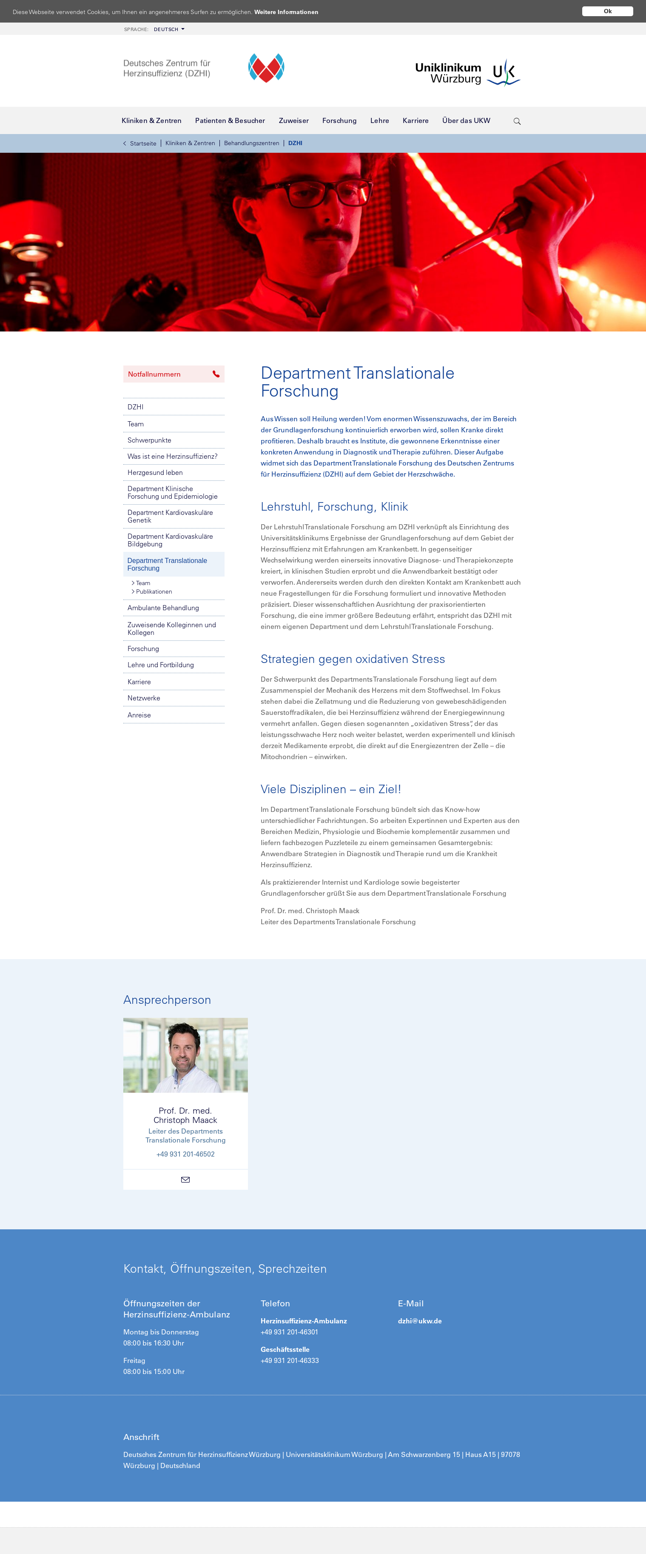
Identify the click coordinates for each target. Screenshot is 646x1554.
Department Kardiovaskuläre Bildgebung (170, 540)
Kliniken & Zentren (190, 143)
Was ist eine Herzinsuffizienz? (173, 456)
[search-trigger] (517, 120)
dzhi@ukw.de (420, 1321)
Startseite (140, 143)
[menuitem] (153, 29)
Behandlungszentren (251, 143)
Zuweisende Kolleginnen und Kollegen (172, 628)
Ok (608, 11)
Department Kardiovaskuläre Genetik (170, 516)
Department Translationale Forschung (168, 564)
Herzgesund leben (155, 472)
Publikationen (152, 591)
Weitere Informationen (294, 12)
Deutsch (151, 29)
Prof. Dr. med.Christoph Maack (185, 1115)
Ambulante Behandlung (163, 607)
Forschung (143, 648)
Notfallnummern (174, 374)
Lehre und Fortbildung (161, 664)
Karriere (139, 681)
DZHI (295, 143)
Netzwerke (144, 698)
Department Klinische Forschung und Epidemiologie (173, 492)
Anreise (139, 715)
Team (136, 424)
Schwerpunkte (149, 440)
